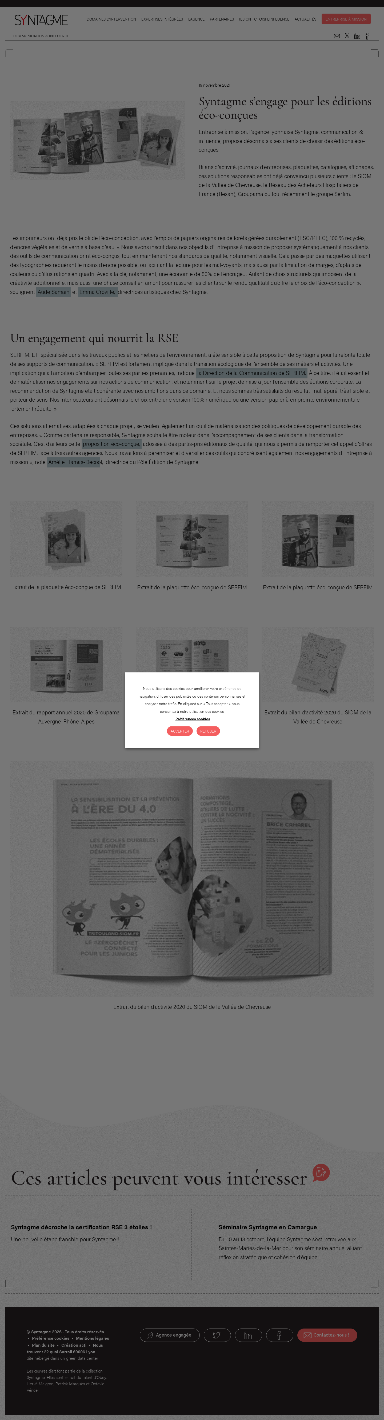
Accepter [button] (180, 731)
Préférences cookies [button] (192, 718)
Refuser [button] (208, 731)
